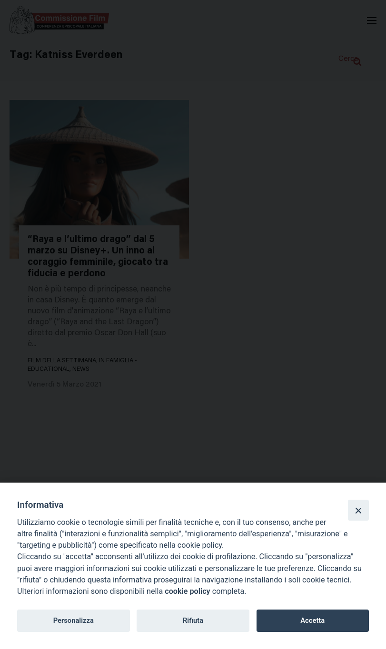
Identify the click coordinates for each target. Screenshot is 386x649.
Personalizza (73, 620)
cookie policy (187, 591)
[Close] (358, 510)
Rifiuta (193, 620)
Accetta (312, 620)
